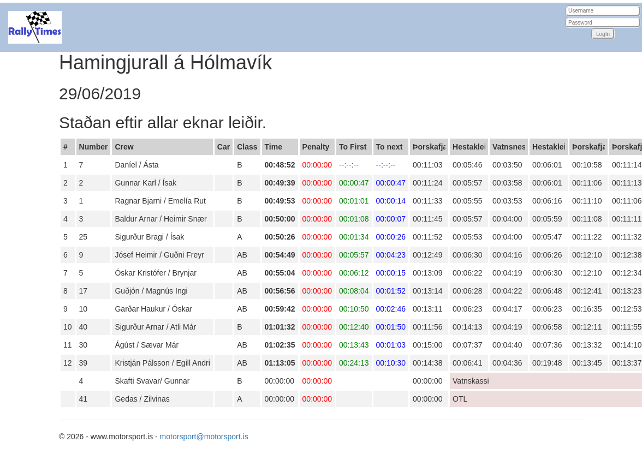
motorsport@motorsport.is (204, 436)
